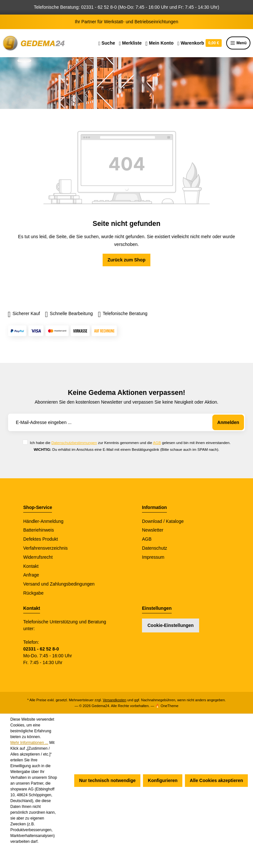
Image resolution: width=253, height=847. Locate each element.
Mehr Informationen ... (29, 742)
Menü (238, 43)
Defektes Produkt (40, 539)
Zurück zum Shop (126, 259)
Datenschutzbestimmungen (74, 442)
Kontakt (30, 566)
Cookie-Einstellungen (170, 625)
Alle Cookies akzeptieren (216, 780)
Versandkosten (114, 700)
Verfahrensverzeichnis (45, 548)
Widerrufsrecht (38, 557)
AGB (157, 442)
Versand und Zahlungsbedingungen (59, 584)
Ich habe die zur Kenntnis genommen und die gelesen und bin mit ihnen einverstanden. (130, 442)
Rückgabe (33, 593)
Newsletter (152, 530)
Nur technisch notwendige (107, 780)
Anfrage (31, 574)
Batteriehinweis (38, 530)
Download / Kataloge (163, 521)
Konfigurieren (162, 780)
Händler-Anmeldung (43, 521)
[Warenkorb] (200, 43)
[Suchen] (106, 43)
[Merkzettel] (130, 43)
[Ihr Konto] (160, 43)
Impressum (153, 557)
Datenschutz (154, 548)
